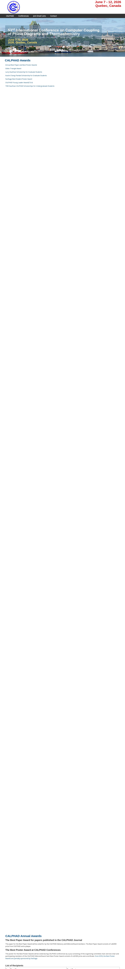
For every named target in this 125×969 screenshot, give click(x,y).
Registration (46, 947)
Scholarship (46, 950)
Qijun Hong (14, 905)
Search (86, 960)
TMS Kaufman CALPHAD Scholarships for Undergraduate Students (29, 86)
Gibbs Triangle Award (13, 68)
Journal (7, 945)
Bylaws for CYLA (78, 893)
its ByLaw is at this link (58, 581)
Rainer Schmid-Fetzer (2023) (18, 639)
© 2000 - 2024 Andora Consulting (110, 967)
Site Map (12, 960)
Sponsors (46, 952)
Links (6, 954)
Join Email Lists (39, 16)
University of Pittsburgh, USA (28, 898)
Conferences (23, 16)
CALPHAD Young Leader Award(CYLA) (19, 82)
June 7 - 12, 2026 (108, 2)
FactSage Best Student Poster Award (18, 79)
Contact (53, 16)
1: (9, 901)
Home (7, 938)
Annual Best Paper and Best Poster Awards (21, 65)
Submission (46, 945)
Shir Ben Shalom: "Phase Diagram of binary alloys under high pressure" (93, 456)
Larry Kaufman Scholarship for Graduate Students (23, 72)
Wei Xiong (13, 898)
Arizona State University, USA (30, 905)
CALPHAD (10, 16)
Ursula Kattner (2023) (15, 633)
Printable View (8, 962)
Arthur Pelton (12, 605)
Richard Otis (14, 901)
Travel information (48, 954)
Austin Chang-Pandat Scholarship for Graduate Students (26, 75)
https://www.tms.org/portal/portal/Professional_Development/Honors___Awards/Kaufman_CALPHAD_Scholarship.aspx (48, 924)
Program (45, 940)
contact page (101, 940)
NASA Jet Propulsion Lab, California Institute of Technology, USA (43, 901)
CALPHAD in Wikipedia (12, 952)
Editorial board (9, 942)
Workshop (46, 942)
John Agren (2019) (13, 629)
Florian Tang (37, 908)
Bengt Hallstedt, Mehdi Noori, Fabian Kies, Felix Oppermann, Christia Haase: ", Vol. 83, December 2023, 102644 (38, 501)
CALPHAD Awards (10, 950)
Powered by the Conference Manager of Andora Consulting (102, 965)
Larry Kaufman (12, 588)
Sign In (92, 960)
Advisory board (9, 940)
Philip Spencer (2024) (56, 645)
